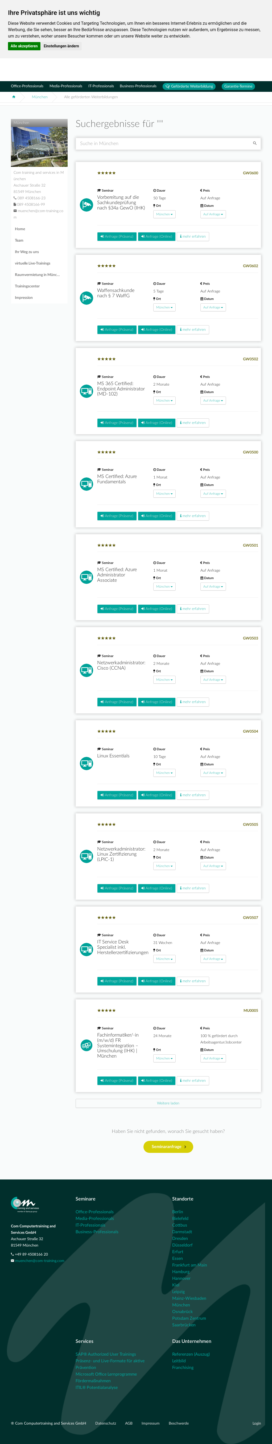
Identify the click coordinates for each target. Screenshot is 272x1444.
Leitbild (179, 1361)
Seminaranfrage (169, 1147)
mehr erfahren (193, 236)
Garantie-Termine (238, 86)
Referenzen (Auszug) (191, 1354)
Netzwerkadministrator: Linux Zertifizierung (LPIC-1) (121, 854)
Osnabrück (182, 1312)
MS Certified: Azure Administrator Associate (117, 575)
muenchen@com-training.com (39, 1261)
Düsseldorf (182, 1245)
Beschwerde (179, 1423)
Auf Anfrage (213, 214)
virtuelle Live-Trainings (32, 263)
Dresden (180, 1238)
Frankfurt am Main (189, 1265)
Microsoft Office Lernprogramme (106, 1374)
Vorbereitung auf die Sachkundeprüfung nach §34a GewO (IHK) (121, 203)
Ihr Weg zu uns (27, 252)
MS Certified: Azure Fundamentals (117, 479)
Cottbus (179, 1225)
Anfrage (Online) (156, 236)
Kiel (175, 1285)
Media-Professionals (66, 86)
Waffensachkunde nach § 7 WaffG (115, 293)
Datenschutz (106, 1423)
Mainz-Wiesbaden (189, 1298)
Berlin (177, 1212)
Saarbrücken (184, 1325)
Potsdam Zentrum (189, 1318)
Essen (177, 1258)
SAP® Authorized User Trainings (106, 1354)
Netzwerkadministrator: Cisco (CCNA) (121, 666)
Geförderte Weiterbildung (189, 86)
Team (19, 240)
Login (257, 1423)
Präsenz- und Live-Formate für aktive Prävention (110, 1364)
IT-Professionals (101, 86)
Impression (24, 298)
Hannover (181, 1278)
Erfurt (177, 1252)
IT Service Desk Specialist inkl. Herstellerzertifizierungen (123, 947)
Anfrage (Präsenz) (117, 236)
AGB (129, 1423)
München (40, 97)
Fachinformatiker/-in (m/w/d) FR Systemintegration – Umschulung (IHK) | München (118, 1046)
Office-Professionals (27, 86)
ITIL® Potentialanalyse (97, 1387)
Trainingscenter (27, 286)
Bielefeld (180, 1218)
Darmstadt (182, 1232)
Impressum (151, 1423)
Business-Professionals (138, 86)
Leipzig (178, 1292)
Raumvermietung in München (39, 275)
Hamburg (180, 1272)
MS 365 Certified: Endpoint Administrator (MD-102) (121, 389)
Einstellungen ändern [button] (61, 46)
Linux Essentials (113, 756)
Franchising (182, 1367)
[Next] (168, 1103)
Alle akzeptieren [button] (24, 46)
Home (20, 229)
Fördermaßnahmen (93, 1381)
